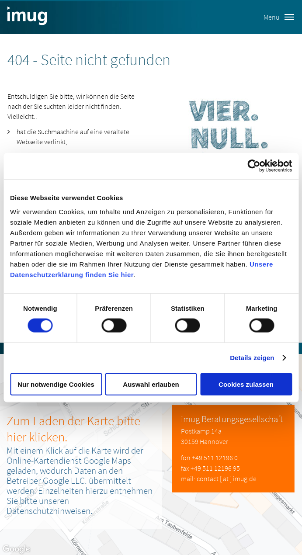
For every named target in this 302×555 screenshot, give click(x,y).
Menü (279, 17)
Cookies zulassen (246, 384)
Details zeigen (252, 357)
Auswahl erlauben (151, 384)
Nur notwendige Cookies (55, 384)
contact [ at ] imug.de (227, 478)
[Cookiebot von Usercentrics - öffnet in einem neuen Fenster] (253, 166)
